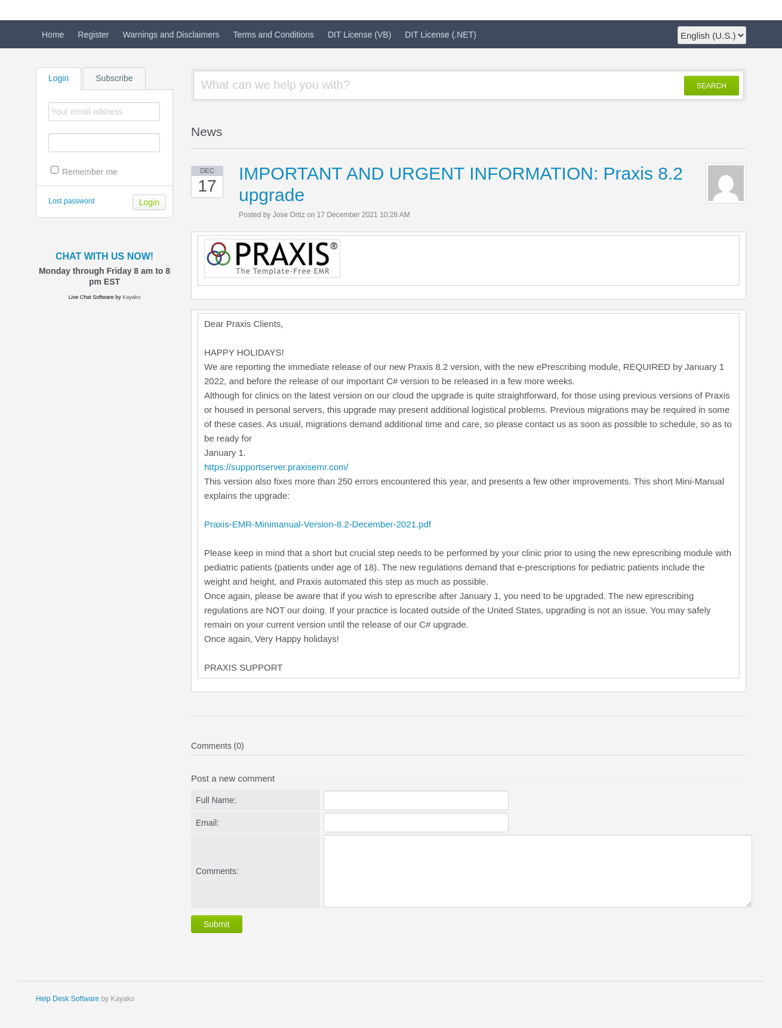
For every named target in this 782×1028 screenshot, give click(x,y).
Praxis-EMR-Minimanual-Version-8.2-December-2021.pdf (317, 524)
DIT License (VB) (359, 34)
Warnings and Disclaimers (171, 34)
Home (53, 34)
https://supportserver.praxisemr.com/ (276, 467)
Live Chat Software (91, 297)
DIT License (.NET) (440, 34)
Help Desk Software (67, 999)
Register (93, 34)
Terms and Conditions (273, 34)
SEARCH (711, 86)
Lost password (71, 201)
